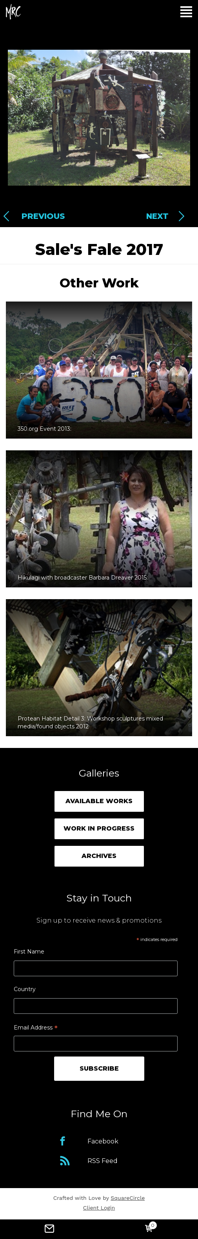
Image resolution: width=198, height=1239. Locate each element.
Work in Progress (99, 828)
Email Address (36, 1028)
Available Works (99, 801)
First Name (29, 951)
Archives (99, 856)
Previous (43, 216)
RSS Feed (102, 1161)
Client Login (99, 1208)
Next (157, 216)
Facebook (102, 1141)
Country (25, 989)
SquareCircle (128, 1198)
